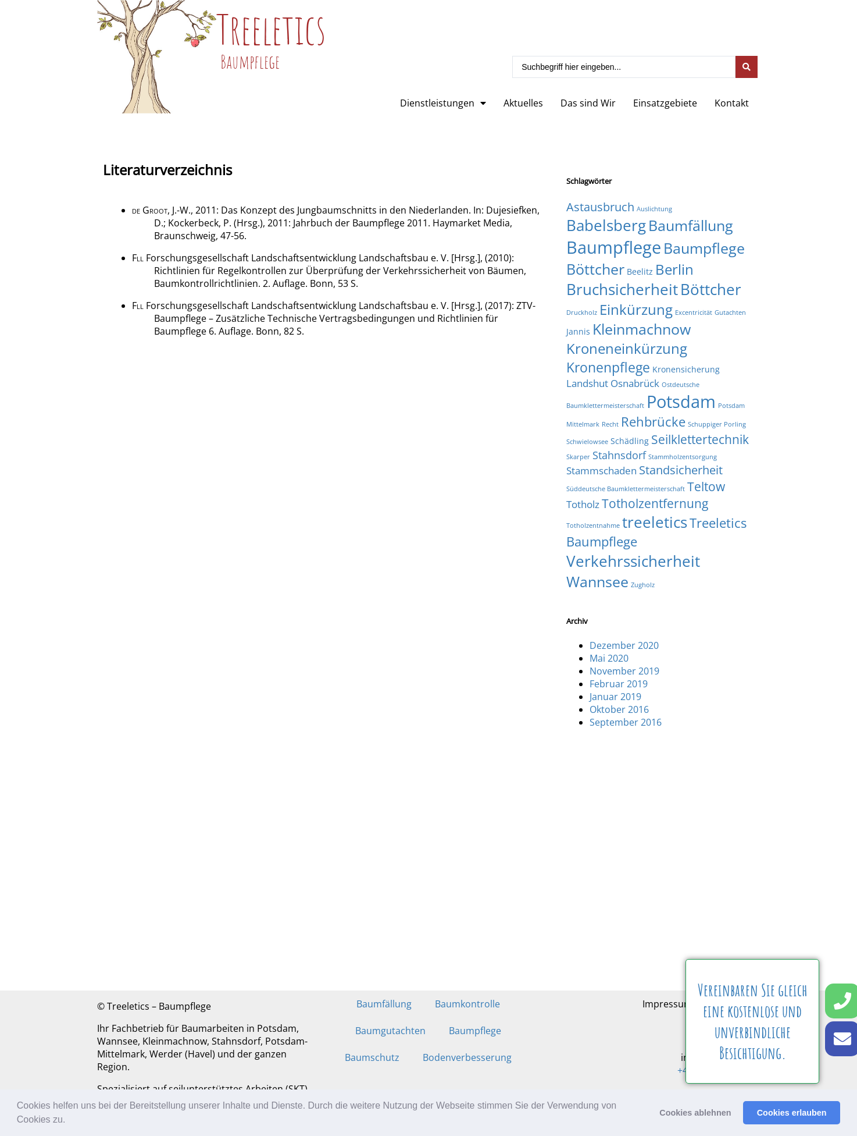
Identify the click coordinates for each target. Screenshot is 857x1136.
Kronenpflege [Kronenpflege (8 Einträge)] (608, 367)
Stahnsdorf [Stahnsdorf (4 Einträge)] (619, 455)
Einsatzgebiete (665, 103)
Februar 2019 (619, 683)
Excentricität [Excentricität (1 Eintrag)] (693, 312)
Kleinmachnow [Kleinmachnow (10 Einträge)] (641, 329)
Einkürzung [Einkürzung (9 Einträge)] (636, 309)
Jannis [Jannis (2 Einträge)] (578, 331)
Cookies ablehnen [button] (695, 1112)
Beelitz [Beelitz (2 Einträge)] (640, 271)
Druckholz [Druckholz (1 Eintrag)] (581, 312)
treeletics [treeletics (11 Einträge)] (654, 522)
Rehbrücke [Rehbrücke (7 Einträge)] (653, 422)
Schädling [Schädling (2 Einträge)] (629, 440)
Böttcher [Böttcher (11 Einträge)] (710, 289)
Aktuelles (523, 103)
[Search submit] (746, 67)
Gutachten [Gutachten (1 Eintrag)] (730, 312)
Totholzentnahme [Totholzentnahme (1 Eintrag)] (593, 525)
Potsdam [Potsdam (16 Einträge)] (681, 401)
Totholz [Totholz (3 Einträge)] (582, 504)
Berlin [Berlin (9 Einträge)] (674, 269)
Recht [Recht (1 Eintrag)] (610, 424)
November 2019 (624, 671)
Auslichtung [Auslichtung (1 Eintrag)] (654, 209)
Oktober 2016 (619, 709)
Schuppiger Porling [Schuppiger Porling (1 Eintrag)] (717, 424)
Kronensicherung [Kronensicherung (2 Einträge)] (686, 369)
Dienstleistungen (443, 103)
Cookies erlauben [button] (792, 1112)
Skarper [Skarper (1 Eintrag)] (578, 457)
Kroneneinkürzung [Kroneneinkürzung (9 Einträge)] (626, 348)
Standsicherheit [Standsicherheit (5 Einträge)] (681, 470)
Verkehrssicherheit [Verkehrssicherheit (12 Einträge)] (633, 561)
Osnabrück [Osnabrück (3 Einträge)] (634, 383)
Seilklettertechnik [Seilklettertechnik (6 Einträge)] (700, 439)
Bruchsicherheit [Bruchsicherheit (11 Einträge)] (622, 289)
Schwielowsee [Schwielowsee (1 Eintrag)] (587, 442)
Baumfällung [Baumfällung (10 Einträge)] (690, 225)
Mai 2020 (609, 658)
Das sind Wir (588, 103)
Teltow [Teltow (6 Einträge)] (706, 486)
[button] (70, 1121)
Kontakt (732, 103)
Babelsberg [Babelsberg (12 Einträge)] (606, 225)
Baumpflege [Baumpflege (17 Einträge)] (613, 247)
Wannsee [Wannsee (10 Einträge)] (597, 581)
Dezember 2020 (624, 645)
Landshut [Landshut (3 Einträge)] (587, 383)
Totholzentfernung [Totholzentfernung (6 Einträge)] (655, 503)
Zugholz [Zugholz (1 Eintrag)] (643, 585)
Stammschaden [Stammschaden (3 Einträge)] (601, 470)
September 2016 (626, 722)
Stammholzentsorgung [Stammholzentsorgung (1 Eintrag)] (682, 457)
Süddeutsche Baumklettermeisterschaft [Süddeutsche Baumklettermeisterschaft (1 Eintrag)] (625, 489)
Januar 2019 (615, 696)
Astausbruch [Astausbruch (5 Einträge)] (600, 207)
